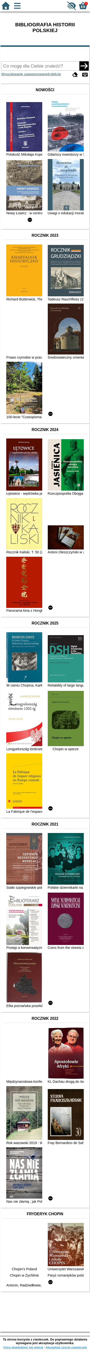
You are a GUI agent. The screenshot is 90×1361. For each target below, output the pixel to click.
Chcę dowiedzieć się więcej (23, 1347)
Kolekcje (54, 74)
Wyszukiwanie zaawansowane (24, 74)
